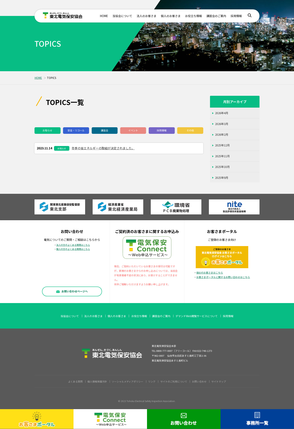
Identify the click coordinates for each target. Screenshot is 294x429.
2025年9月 (221, 178)
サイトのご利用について (173, 381)
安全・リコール (76, 130)
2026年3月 (221, 124)
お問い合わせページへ (72, 291)
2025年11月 (222, 156)
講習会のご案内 (216, 16)
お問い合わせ (199, 381)
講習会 (104, 130)
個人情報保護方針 (97, 381)
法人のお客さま (146, 16)
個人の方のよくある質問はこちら (73, 249)
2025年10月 (222, 167)
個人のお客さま (171, 16)
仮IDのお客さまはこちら (209, 272)
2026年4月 (221, 113)
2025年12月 (222, 145)
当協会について (122, 16)
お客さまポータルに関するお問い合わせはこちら (223, 277)
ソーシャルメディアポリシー (127, 381)
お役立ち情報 (193, 16)
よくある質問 (75, 381)
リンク (151, 381)
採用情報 (236, 16)
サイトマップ (218, 381)
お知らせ (47, 130)
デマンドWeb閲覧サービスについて (197, 316)
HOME (104, 16)
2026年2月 (221, 134)
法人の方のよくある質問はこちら (73, 245)
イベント (133, 130)
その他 (190, 130)
